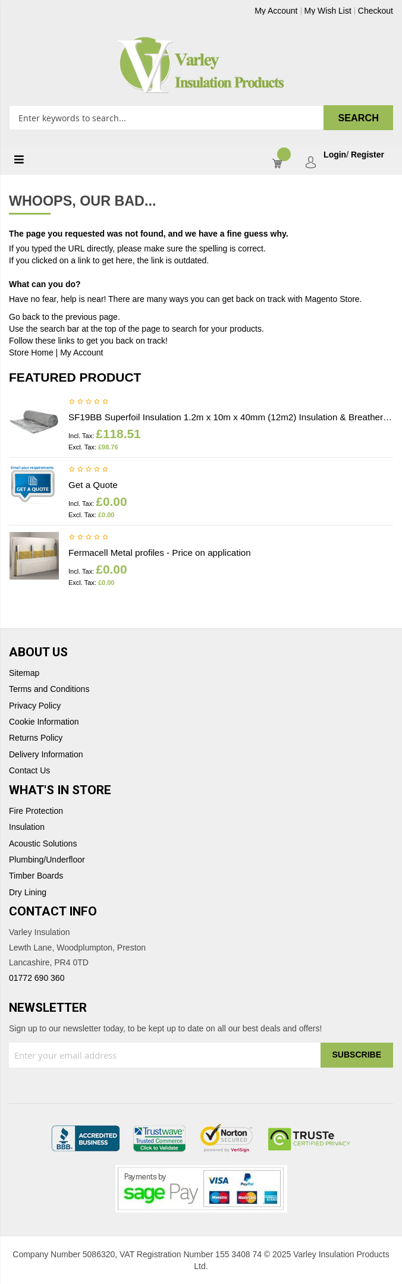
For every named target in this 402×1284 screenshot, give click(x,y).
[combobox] (201, 117)
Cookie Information (44, 721)
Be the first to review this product (88, 402)
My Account (276, 11)
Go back (24, 317)
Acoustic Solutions (43, 843)
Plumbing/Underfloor (47, 859)
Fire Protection (36, 811)
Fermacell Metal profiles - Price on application (159, 552)
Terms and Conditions (49, 689)
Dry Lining (27, 892)
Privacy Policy (35, 705)
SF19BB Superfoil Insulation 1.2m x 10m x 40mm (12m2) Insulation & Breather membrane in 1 (230, 417)
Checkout (375, 11)
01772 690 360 (36, 978)
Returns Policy (35, 738)
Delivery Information (46, 754)
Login (335, 154)
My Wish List (327, 11)
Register (367, 154)
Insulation (27, 827)
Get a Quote (93, 485)
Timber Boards (36, 875)
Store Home (31, 352)
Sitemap (24, 673)
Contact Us (29, 770)
